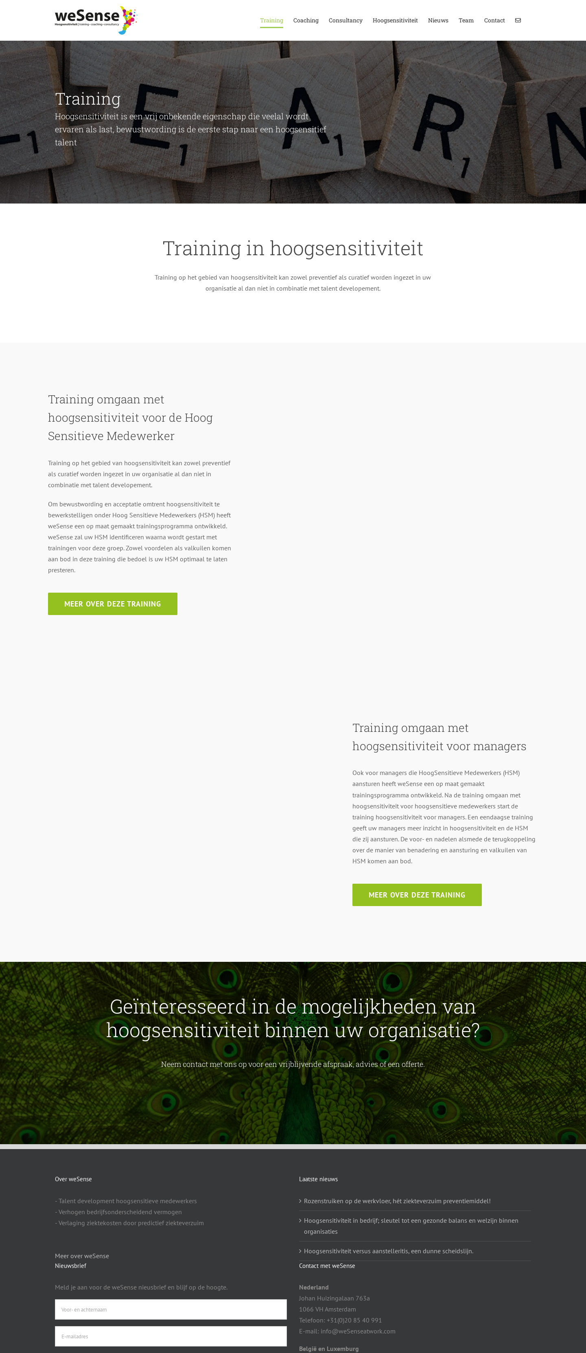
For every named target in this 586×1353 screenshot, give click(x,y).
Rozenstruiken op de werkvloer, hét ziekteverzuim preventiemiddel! (397, 1201)
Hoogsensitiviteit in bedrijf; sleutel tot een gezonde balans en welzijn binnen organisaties (411, 1225)
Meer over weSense (82, 1256)
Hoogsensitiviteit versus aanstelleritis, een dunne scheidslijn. (388, 1251)
